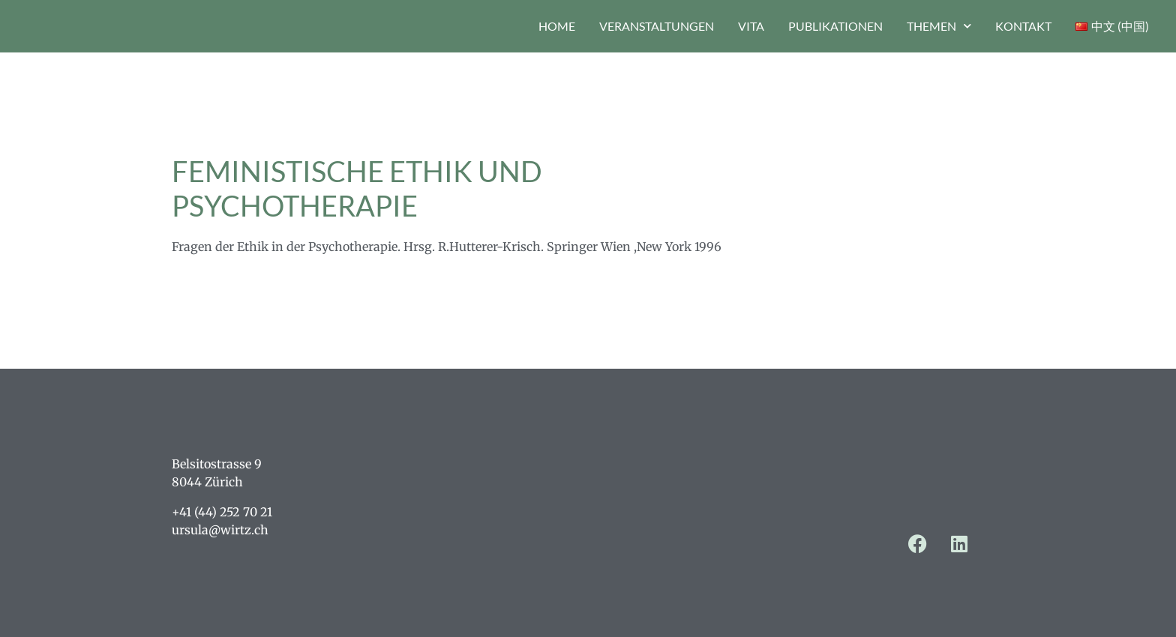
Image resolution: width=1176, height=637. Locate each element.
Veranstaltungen (656, 26)
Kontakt (1023, 26)
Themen (939, 25)
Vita (751, 26)
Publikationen (835, 26)
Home (556, 26)
